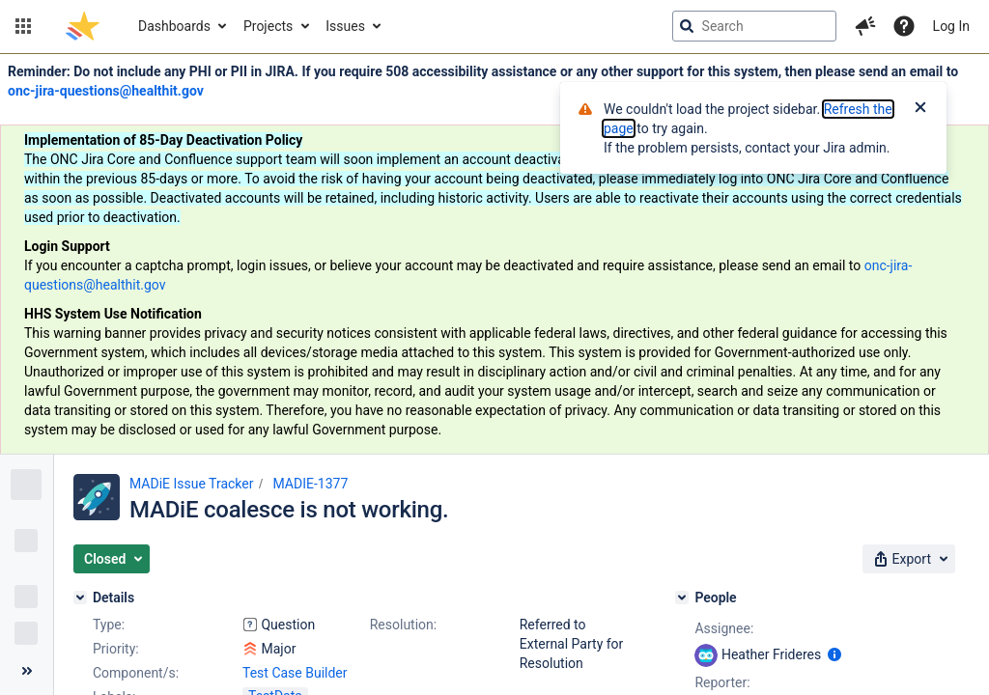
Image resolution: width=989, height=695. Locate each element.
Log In (951, 26)
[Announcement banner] (494, 254)
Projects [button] (268, 26)
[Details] (80, 597)
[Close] (920, 109)
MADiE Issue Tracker (191, 483)
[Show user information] (834, 654)
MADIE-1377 (310, 483)
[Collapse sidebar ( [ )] (26, 670)
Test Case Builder (295, 673)
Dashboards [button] (174, 26)
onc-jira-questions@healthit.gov (106, 90)
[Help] (904, 26)
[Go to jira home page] (82, 26)
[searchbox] (754, 26)
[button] (23, 26)
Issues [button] (345, 26)
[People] (682, 597)
